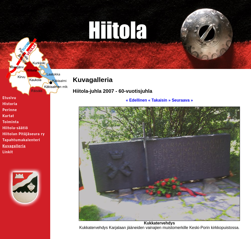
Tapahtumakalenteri (21, 139)
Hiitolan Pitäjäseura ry (24, 133)
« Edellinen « (138, 100)
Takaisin (159, 100)
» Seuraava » (180, 100)
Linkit (8, 151)
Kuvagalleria (14, 145)
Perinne (10, 109)
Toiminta (11, 121)
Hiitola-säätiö (15, 127)
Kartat (8, 115)
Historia (10, 103)
